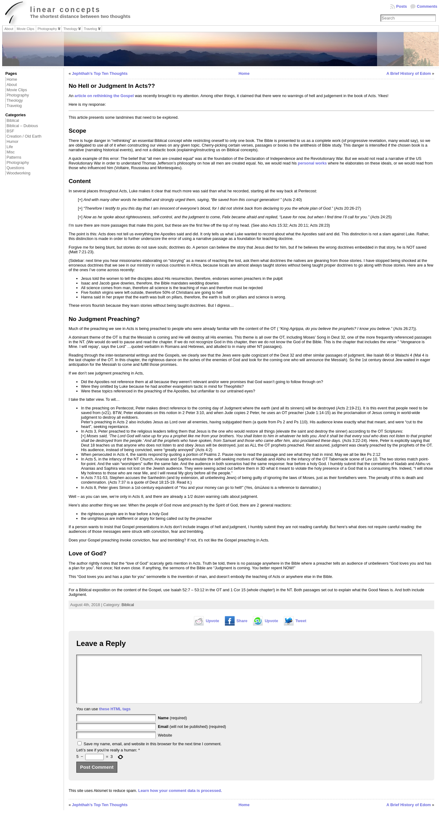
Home (11, 79)
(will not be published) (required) (192, 735)
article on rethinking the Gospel (104, 95)
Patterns (13, 157)
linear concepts (65, 10)
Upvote (212, 620)
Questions (15, 167)
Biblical (12, 120)
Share (242, 620)
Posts (401, 6)
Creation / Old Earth (23, 136)
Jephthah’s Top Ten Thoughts (100, 73)
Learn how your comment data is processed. (180, 799)
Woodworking (18, 173)
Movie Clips (16, 90)
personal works (312, 163)
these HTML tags (115, 718)
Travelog (14, 105)
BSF (10, 131)
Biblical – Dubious (22, 125)
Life (9, 146)
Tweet (301, 620)
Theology (14, 100)
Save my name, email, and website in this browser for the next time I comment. (153, 753)
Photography (17, 95)
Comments (427, 6)
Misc (10, 152)
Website (165, 744)
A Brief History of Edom (408, 73)
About (11, 84)
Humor (12, 141)
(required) (172, 727)
